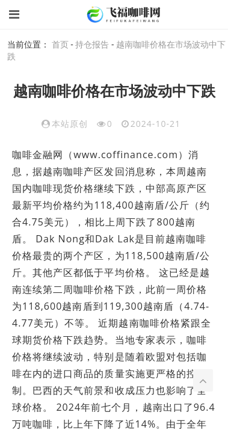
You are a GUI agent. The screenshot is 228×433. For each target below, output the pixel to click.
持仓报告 (92, 44)
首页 (60, 44)
